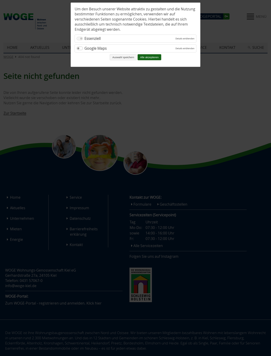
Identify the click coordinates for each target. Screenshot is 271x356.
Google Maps (95, 48)
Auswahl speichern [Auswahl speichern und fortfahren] (123, 57)
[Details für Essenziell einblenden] (185, 38)
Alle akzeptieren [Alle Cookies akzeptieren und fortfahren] (149, 57)
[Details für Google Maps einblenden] (185, 48)
